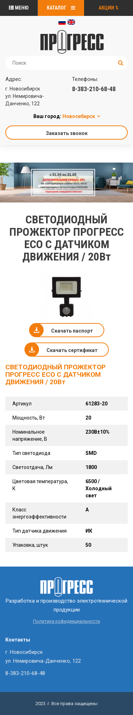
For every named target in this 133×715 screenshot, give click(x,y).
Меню (19, 8)
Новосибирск (78, 116)
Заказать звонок (67, 133)
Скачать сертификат (72, 350)
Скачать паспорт (72, 331)
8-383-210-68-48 (94, 89)
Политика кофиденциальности (66, 621)
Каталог (61, 8)
